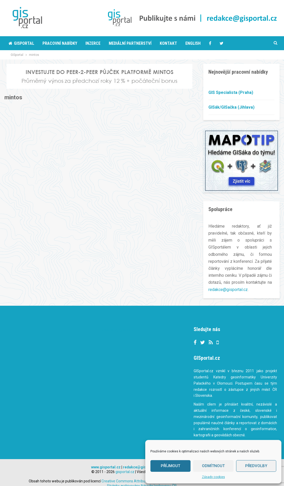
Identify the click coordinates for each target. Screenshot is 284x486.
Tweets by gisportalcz (119, 322)
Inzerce (92, 43)
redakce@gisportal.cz (228, 289)
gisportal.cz (124, 464)
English (193, 43)
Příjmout (170, 465)
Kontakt (168, 43)
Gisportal (21, 43)
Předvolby (256, 465)
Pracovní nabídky (59, 43)
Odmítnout (213, 465)
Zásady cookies (213, 477)
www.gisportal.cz (106, 460)
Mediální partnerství (130, 43)
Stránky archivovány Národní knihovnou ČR (142, 478)
